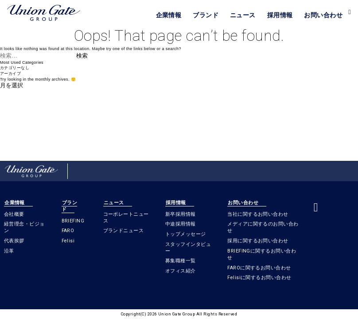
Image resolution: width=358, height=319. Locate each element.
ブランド (205, 15)
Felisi (68, 241)
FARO (68, 230)
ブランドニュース (123, 230)
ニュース (243, 15)
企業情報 (169, 15)
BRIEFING (73, 221)
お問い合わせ (323, 15)
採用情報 (280, 15)
